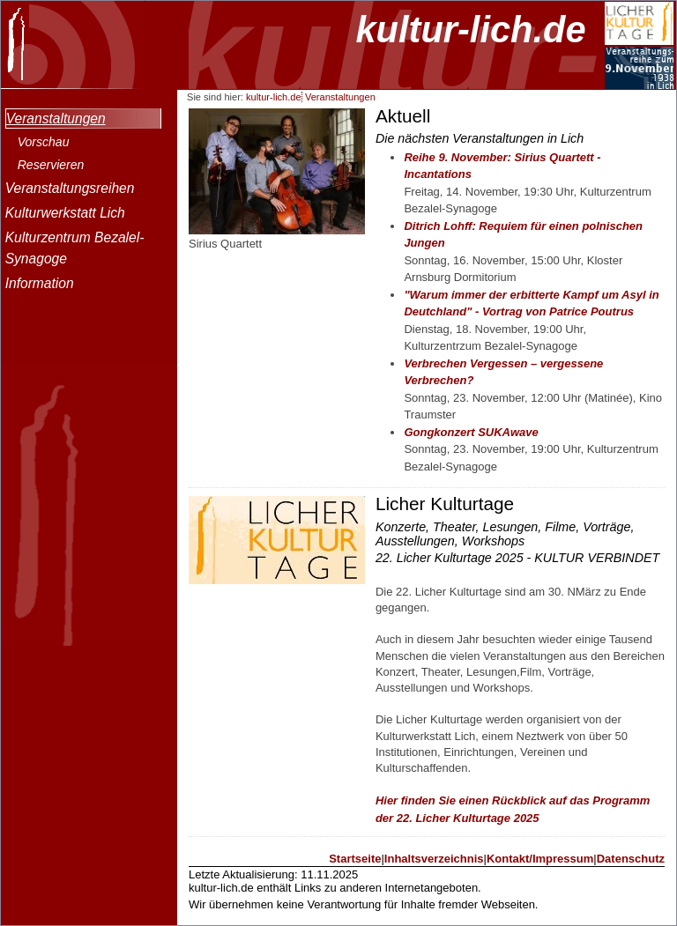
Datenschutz (631, 858)
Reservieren (51, 165)
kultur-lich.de (470, 29)
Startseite (355, 858)
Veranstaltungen (56, 118)
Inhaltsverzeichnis (434, 858)
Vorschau (44, 142)
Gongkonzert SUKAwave (471, 432)
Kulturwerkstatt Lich (65, 212)
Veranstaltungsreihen (70, 188)
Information (39, 283)
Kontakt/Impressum (540, 858)
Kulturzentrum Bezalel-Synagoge (75, 247)
